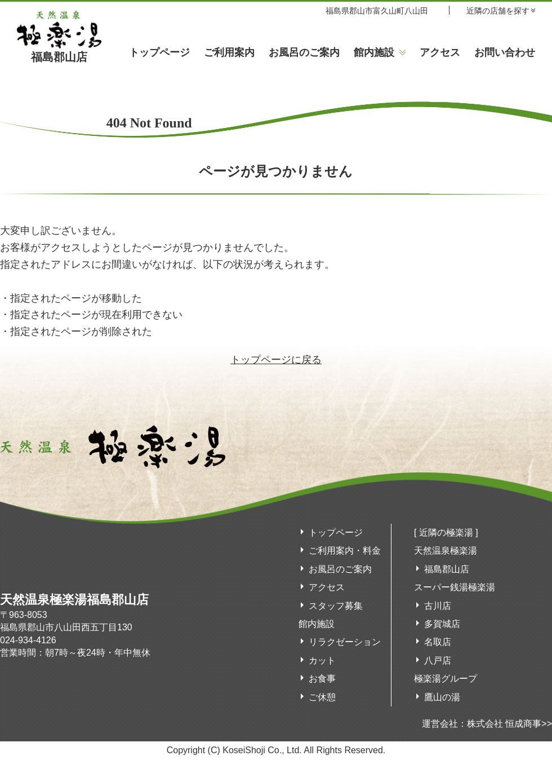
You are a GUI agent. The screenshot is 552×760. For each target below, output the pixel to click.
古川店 (437, 606)
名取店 (437, 642)
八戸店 (437, 660)
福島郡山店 (59, 51)
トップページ (159, 52)
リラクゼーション (345, 642)
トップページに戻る (276, 359)
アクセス (440, 52)
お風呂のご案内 (304, 52)
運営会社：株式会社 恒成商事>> (487, 723)
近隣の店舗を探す (497, 10)
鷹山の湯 (442, 697)
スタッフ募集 (336, 606)
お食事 (322, 678)
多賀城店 (442, 624)
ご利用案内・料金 (345, 550)
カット (322, 660)
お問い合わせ (504, 52)
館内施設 (374, 52)
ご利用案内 (229, 52)
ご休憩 (322, 697)
